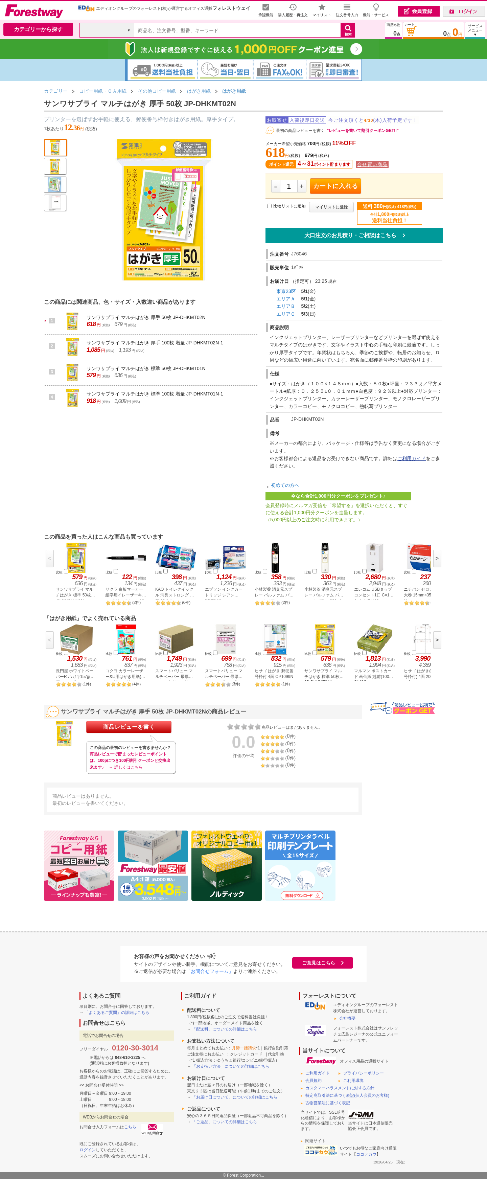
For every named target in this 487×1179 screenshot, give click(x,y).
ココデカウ (366, 1154)
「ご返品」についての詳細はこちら (224, 1121)
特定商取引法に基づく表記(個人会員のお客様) (347, 1095)
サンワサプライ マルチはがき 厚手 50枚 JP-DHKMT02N (146, 317)
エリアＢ (285, 306)
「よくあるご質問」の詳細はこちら (117, 1012)
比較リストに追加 (289, 206)
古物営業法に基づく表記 (327, 1103)
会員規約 (313, 1080)
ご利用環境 (353, 1080)
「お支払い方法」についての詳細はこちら (230, 1066)
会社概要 (347, 1018)
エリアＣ (285, 314)
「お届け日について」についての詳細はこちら (234, 1097)
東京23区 (286, 291)
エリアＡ (285, 298)
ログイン (87, 1150)
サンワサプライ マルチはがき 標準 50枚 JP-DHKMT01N (146, 368)
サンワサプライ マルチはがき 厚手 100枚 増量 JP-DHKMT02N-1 (155, 342)
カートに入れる (335, 186)
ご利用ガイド (411, 458)
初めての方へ (285, 485)
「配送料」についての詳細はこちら (224, 1029)
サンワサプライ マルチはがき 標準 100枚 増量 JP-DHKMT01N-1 (155, 393)
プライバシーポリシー (363, 1073)
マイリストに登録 (331, 207)
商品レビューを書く (129, 727)
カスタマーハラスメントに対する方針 (339, 1088)
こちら (130, 1127)
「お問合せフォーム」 (209, 971)
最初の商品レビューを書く (300, 130)
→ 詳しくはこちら (125, 767)
